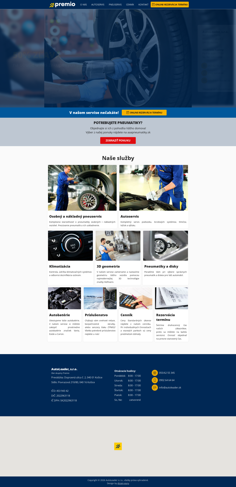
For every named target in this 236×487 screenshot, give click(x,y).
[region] (118, 58)
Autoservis (97, 4)
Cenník (130, 4)
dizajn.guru (123, 483)
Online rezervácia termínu (170, 4)
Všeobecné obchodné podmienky (217, 89)
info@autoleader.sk (215, 80)
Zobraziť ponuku (118, 140)
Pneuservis (115, 4)
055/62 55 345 (212, 66)
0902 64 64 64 (212, 73)
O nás (83, 4)
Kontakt (143, 4)
